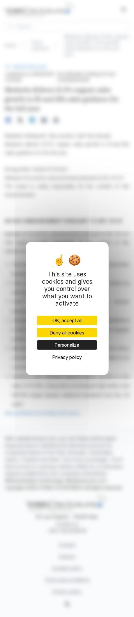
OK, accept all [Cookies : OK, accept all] (67, 320)
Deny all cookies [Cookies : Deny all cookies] (67, 333)
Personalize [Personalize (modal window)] (66, 345)
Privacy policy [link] (67, 357)
